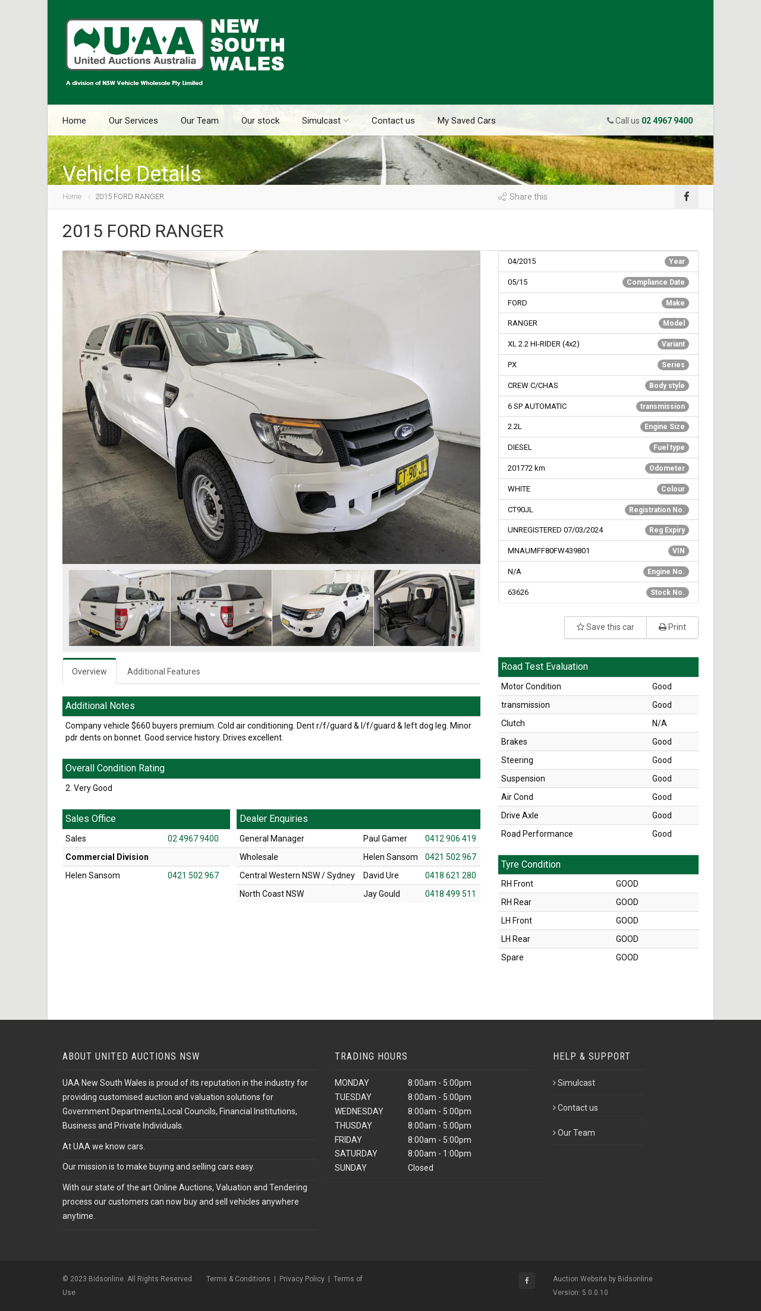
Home (74, 120)
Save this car (605, 627)
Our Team (200, 120)
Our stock (260, 120)
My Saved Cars (467, 120)
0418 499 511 (450, 894)
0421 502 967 (193, 875)
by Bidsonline (631, 1279)
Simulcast (325, 120)
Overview (89, 671)
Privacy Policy (302, 1279)
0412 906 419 (450, 838)
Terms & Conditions (238, 1279)
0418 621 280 (450, 875)
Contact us (393, 120)
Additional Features (163, 671)
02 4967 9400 (193, 838)
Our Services (133, 120)
